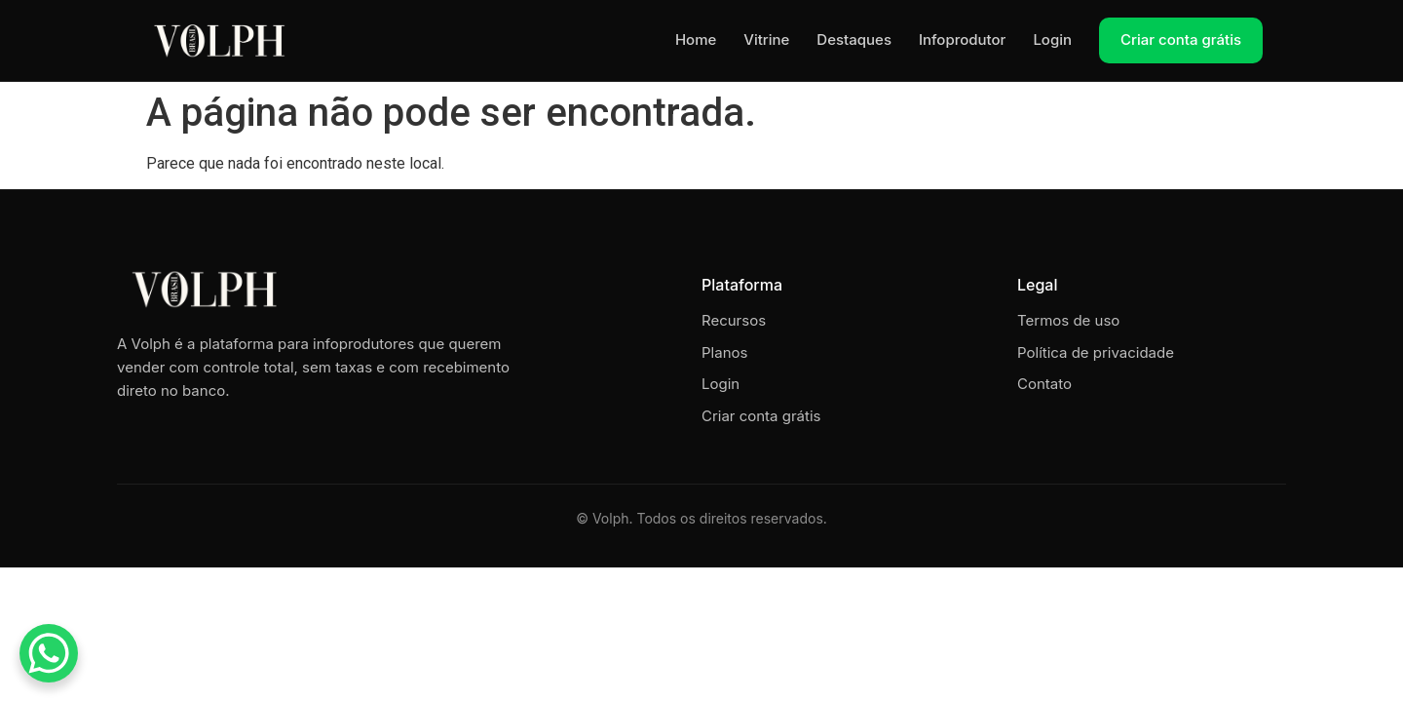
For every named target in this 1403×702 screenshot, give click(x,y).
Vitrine (766, 39)
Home (695, 39)
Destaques (853, 39)
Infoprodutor (962, 39)
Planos (724, 352)
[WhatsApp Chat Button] (48, 653)
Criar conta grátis (1180, 39)
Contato (1044, 383)
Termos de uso (1068, 320)
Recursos (734, 320)
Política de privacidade (1095, 352)
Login (1052, 39)
